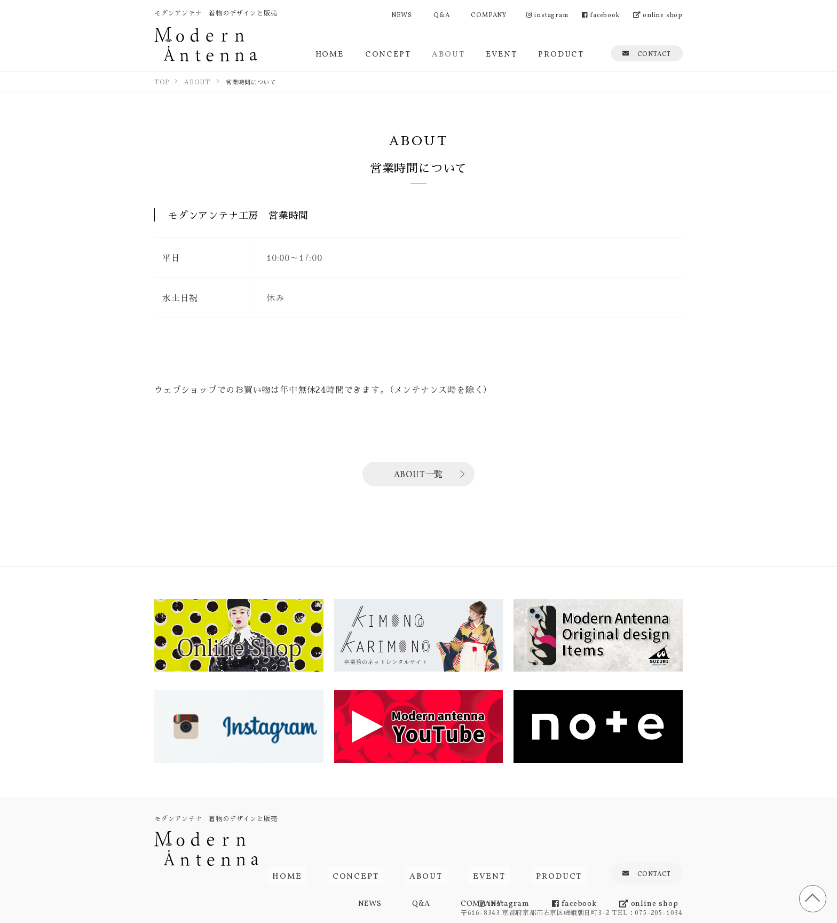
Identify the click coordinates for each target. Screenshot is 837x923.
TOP (810, 896)
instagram (547, 14)
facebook (601, 14)
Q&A (441, 14)
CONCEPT (388, 53)
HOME (329, 53)
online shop (658, 14)
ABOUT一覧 (419, 474)
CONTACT (646, 53)
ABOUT (448, 53)
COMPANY (489, 14)
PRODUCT (561, 53)
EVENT (501, 53)
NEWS (401, 14)
